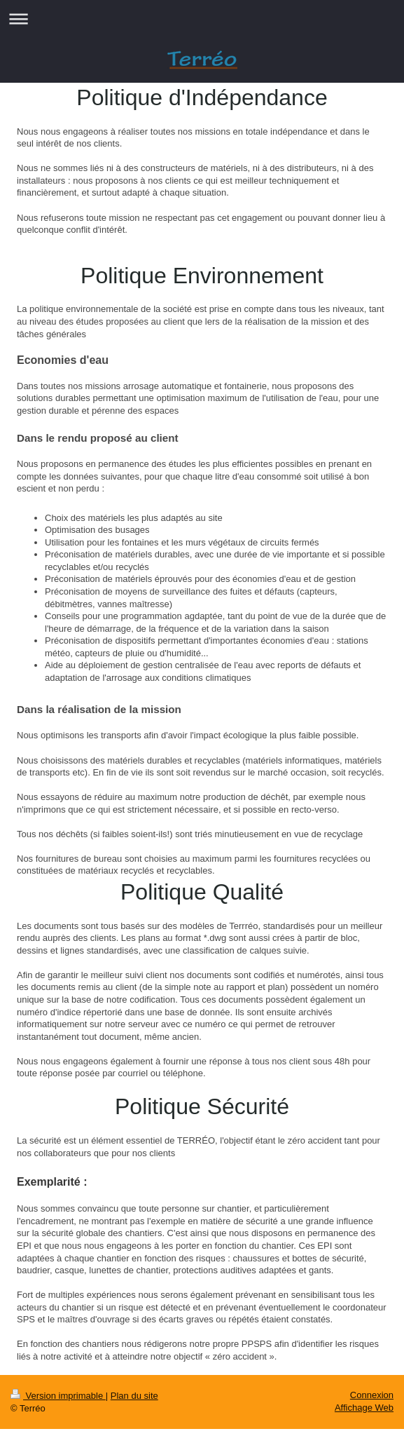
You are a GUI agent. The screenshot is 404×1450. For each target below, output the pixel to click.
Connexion (371, 1395)
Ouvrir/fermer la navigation (202, 19)
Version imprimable (58, 1395)
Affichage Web (364, 1407)
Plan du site (134, 1395)
